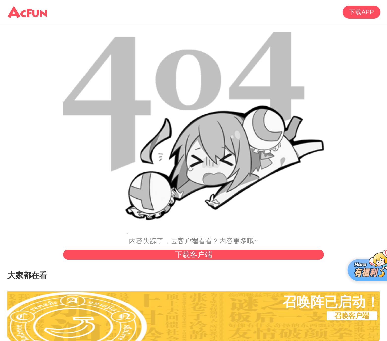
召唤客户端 (351, 316)
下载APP (361, 11)
